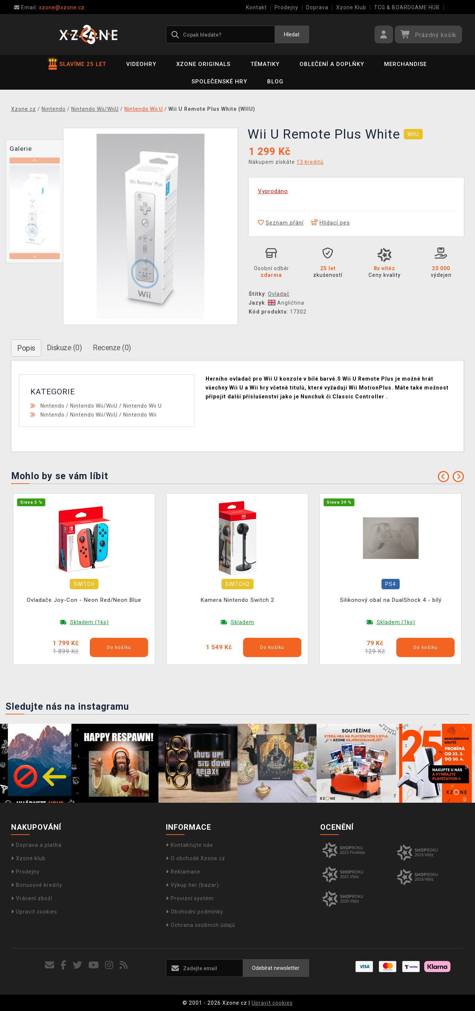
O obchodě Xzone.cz (195, 858)
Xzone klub (28, 858)
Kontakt (256, 7)
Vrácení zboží (31, 898)
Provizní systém (190, 898)
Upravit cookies (34, 912)
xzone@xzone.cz (49, 7)
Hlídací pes (330, 222)
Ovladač (278, 294)
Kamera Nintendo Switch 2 (237, 600)
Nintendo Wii (140, 415)
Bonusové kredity (36, 885)
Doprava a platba (36, 845)
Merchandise (405, 64)
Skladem (242, 622)
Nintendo (52, 406)
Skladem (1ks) (89, 622)
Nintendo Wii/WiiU (94, 406)
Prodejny (286, 7)
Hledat (291, 34)
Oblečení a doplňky (331, 64)
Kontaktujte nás (189, 845)
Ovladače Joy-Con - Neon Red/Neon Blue (84, 600)
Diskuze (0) (64, 347)
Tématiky (264, 64)
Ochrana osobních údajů (200, 925)
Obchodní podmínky (194, 912)
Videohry (141, 64)
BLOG (275, 81)
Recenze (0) (112, 347)
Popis (26, 348)
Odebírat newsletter (275, 968)
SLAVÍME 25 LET (77, 64)
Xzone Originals (203, 64)
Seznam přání (281, 222)
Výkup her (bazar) (192, 885)
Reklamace (183, 872)
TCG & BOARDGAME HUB (407, 7)
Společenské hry (219, 81)
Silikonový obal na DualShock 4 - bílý (391, 600)
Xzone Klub (351, 7)
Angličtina (286, 303)
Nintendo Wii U (142, 406)
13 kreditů (310, 162)
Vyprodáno (273, 191)
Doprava (317, 7)
